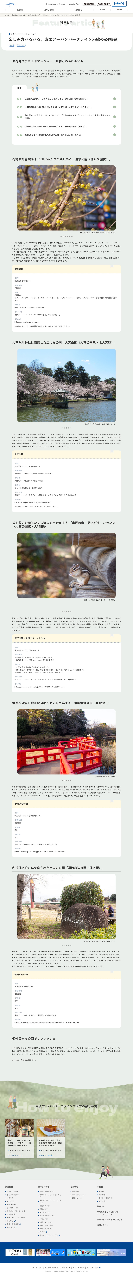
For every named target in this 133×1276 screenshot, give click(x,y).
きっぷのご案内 (13, 1195)
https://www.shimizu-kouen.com (27, 322)
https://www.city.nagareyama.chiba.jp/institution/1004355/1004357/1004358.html (47, 1022)
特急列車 (10, 1198)
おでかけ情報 (43, 1187)
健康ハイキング (45, 1222)
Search (62, 4)
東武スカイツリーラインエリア (50, 1196)
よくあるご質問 (93, 1268)
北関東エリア (45, 1206)
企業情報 (74, 1187)
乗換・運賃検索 (13, 1224)
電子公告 (102, 1201)
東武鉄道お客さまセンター (17, 1211)
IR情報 (100, 1187)
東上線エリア (45, 1212)
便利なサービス (13, 1208)
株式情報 (102, 1195)
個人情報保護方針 (51, 1268)
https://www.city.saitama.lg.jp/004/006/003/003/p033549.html (40, 851)
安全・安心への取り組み (16, 1217)
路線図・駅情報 (13, 1191)
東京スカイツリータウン (49, 1235)
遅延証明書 (11, 1214)
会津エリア (44, 1209)
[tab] (61, 236)
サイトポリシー (79, 1268)
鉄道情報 (9, 1187)
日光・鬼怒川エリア (47, 1191)
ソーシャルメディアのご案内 (109, 1220)
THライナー (11, 1201)
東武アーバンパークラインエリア (50, 1201)
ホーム (7, 15)
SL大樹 (42, 1232)
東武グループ (77, 1198)
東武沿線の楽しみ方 (34, 15)
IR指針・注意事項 (105, 1198)
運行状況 (10, 1221)
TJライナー (11, 1204)
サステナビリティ (79, 1195)
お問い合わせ (74, 4)
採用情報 (101, 1206)
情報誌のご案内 (45, 1229)
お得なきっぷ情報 (46, 1225)
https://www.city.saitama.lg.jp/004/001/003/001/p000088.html (39, 686)
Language (50, 4)
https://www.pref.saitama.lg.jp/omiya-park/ (32, 502)
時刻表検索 (11, 1227)
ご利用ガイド (65, 1268)
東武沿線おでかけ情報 (18, 15)
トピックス (44, 1219)
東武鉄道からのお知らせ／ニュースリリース (108, 1213)
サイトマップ (38, 1268)
